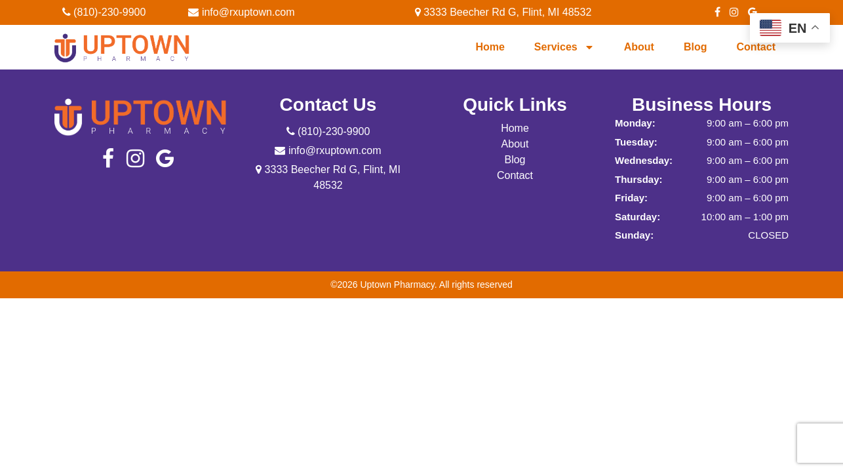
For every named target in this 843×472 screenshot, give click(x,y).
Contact (755, 46)
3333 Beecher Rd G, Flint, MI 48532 (503, 12)
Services (564, 47)
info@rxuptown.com (241, 12)
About (639, 46)
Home (489, 46)
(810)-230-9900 (104, 12)
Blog (695, 46)
